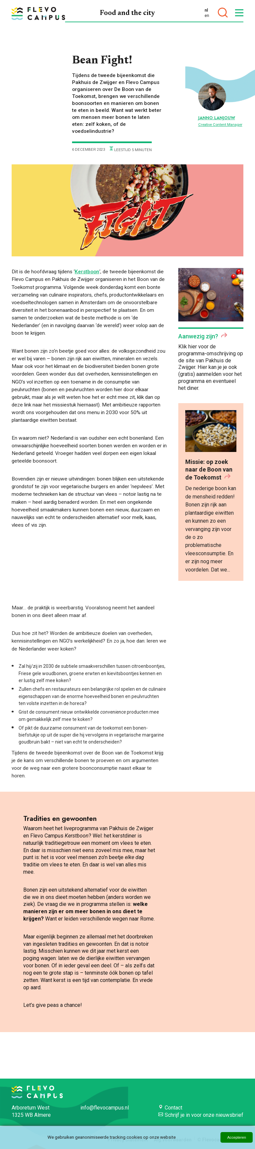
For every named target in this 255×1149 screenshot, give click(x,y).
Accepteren (236, 1137)
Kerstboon (87, 272)
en (207, 15)
